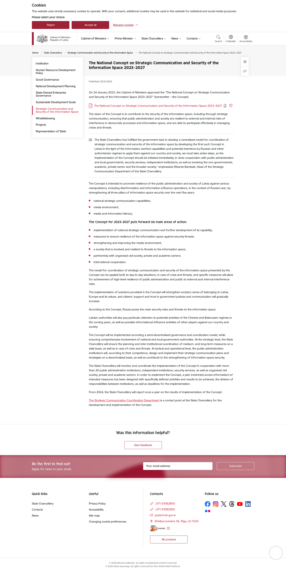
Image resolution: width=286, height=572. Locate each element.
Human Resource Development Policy (55, 71)
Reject (51, 25)
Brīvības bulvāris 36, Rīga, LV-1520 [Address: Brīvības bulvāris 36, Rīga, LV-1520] (176, 521)
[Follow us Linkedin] (248, 504)
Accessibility (96, 509)
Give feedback (143, 445)
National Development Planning (56, 86)
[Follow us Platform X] (224, 504)
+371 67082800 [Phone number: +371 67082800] (165, 503)
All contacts (169, 539)
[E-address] (157, 528)
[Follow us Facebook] (207, 504)
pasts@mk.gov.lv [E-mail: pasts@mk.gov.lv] (165, 515)
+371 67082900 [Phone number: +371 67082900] (165, 509)
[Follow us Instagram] (215, 504)
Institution (42, 63)
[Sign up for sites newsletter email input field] (177, 466)
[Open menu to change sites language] (231, 39)
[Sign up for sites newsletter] (235, 466)
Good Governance (47, 79)
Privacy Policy (97, 503)
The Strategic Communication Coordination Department (124, 400)
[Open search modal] (218, 39)
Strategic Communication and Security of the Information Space (57, 110)
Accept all (90, 25)
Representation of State (51, 131)
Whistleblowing (45, 118)
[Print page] (245, 61)
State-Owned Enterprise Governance (51, 94)
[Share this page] (245, 71)
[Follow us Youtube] (240, 504)
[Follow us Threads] (232, 504)
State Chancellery (42, 503)
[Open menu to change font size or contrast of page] (246, 39)
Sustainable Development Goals (56, 102)
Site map (94, 515)
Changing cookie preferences (107, 521)
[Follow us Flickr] (207, 510)
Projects (41, 124)
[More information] (230, 105)
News (35, 515)
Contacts (37, 509)
